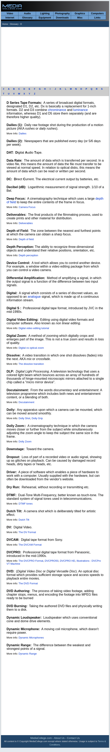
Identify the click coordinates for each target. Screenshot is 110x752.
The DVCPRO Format (30, 560)
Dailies (22, 133)
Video (10, 13)
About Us (59, 738)
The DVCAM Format (30, 544)
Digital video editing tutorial (33, 328)
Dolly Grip (37, 418)
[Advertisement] (55, 57)
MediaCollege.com (41, 738)
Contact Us (73, 738)
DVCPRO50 (51, 560)
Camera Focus (27, 207)
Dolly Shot (24, 418)
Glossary (27, 17)
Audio (27, 13)
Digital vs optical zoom (31, 347)
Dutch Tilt (23, 519)
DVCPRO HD (67, 560)
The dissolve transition (31, 363)
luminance (80, 110)
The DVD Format (28, 583)
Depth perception (28, 255)
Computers (97, 13)
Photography (62, 13)
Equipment (45, 17)
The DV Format (27, 532)
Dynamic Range (27, 653)
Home (5, 24)
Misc (80, 17)
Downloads (62, 17)
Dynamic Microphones (31, 637)
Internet (9, 17)
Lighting (45, 13)
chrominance (57, 110)
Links (97, 17)
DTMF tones (25, 503)
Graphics (80, 13)
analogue (34, 296)
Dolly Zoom (24, 441)
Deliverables (26, 223)
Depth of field (26, 239)
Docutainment (26, 402)
